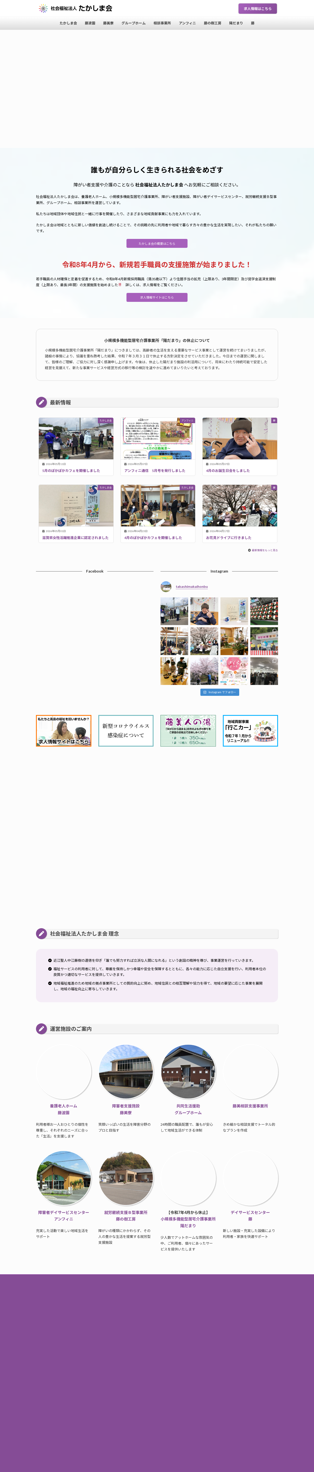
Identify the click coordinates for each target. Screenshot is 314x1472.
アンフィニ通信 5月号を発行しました (154, 473)
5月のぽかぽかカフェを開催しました (71, 473)
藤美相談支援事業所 (250, 1108)
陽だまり (211, 1301)
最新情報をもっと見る (265, 553)
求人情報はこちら (258, 9)
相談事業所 (151, 1301)
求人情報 (194, 1292)
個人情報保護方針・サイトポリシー (157, 1309)
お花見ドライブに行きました (228, 540)
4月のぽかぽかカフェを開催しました (153, 540)
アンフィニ (171, 1301)
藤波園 (92, 1301)
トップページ (123, 1292)
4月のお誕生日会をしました (228, 473)
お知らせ (144, 1292)
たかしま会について (169, 1292)
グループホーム (127, 1301)
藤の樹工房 (192, 1301)
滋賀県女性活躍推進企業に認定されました (75, 540)
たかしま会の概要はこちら (157, 244)
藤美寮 (107, 1301)
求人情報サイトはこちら (157, 299)
